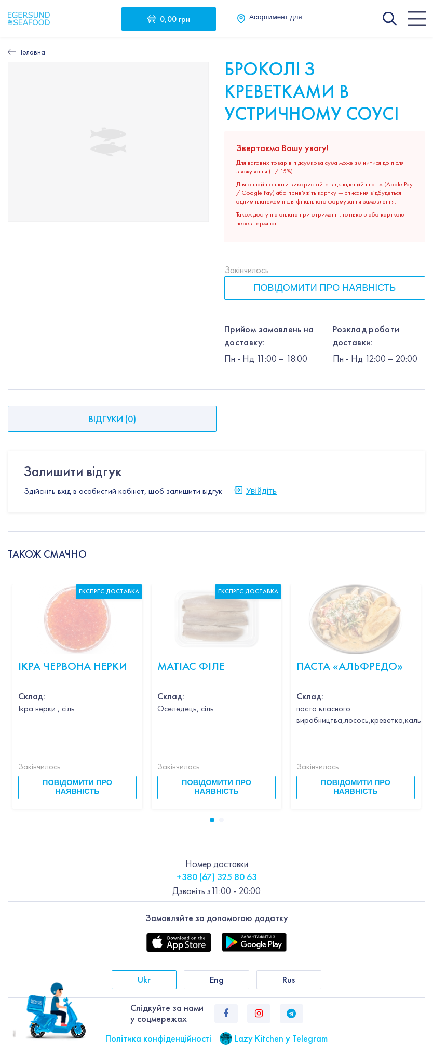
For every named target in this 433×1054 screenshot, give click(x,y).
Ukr (144, 979)
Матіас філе (191, 666)
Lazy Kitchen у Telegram (281, 1038)
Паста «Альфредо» (349, 666)
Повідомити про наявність (325, 287)
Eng (217, 979)
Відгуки (112, 419)
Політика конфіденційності (158, 1038)
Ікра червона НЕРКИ (72, 666)
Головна (33, 52)
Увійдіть (261, 490)
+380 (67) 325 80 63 (217, 877)
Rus (288, 979)
